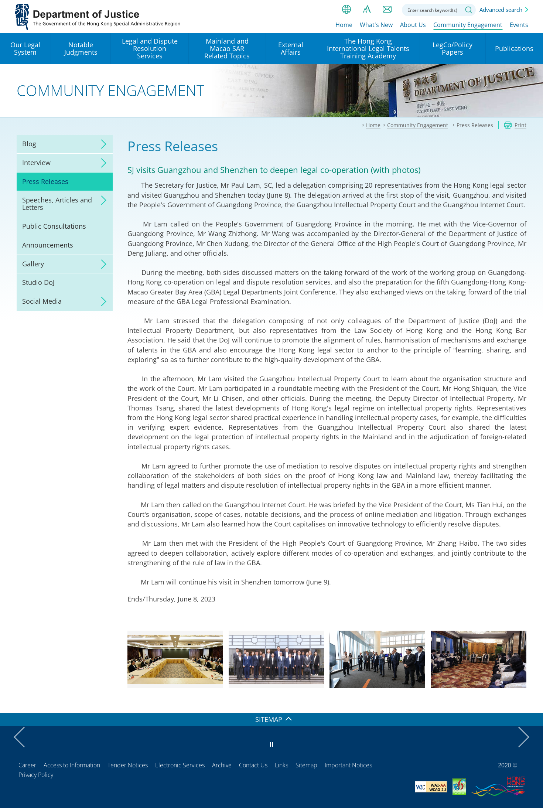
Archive (222, 765)
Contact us (387, 9)
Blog (29, 143)
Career (27, 765)
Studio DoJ (38, 282)
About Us (413, 25)
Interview (36, 162)
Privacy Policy (35, 775)
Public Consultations (54, 226)
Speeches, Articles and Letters (57, 203)
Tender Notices (127, 765)
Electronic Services (180, 765)
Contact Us (253, 765)
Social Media (42, 301)
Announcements (47, 245)
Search (469, 10)
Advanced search (500, 9)
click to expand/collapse (101, 144)
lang (346, 9)
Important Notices (348, 765)
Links (281, 765)
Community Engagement (467, 25)
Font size (366, 9)
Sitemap (306, 765)
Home (343, 25)
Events (519, 25)
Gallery (33, 263)
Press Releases (45, 181)
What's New (376, 25)
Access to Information (72, 765)
